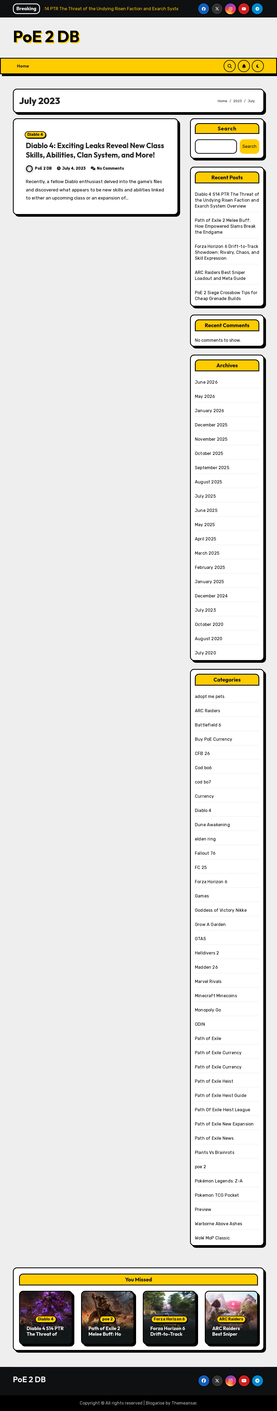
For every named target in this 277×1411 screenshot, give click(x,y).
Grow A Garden (210, 924)
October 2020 (209, 624)
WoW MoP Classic (212, 1238)
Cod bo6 (203, 767)
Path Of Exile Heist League (222, 1109)
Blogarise (155, 1403)
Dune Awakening (212, 824)
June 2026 (206, 382)
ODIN (200, 1024)
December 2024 (211, 595)
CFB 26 (202, 753)
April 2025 (205, 538)
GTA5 (200, 938)
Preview (203, 1209)
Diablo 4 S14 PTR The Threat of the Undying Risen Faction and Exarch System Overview (227, 200)
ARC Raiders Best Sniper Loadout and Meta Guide (226, 1337)
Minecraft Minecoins (216, 995)
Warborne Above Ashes (218, 1223)
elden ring (205, 839)
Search (227, 128)
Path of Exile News (214, 1138)
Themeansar (184, 1403)
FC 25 (201, 867)
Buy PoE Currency (213, 739)
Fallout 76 (205, 853)
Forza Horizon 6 (211, 881)
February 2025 (210, 567)
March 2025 (207, 553)
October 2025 (209, 453)
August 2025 (208, 481)
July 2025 (205, 496)
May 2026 (205, 396)
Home (23, 66)
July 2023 (205, 610)
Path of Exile (208, 1038)
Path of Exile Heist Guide (220, 1095)
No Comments (110, 168)
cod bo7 (203, 782)
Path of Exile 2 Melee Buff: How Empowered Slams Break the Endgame (225, 226)
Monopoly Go (208, 1010)
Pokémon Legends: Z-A (219, 1181)
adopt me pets (210, 696)
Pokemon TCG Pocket (217, 1195)
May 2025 (205, 524)
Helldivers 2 (207, 953)
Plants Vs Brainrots (214, 1152)
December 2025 (211, 424)
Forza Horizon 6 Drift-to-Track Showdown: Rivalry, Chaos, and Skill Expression (227, 252)
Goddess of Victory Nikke (221, 910)
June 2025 (206, 510)
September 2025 (212, 467)
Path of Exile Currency (218, 1052)
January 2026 (209, 410)
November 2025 (211, 439)
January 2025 (209, 581)
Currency (204, 796)
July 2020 (205, 652)
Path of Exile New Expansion (224, 1124)
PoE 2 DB (46, 36)
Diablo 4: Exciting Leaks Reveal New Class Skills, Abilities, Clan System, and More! (95, 150)
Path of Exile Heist (214, 1081)
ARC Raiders (207, 710)
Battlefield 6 (208, 725)
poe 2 (200, 1166)
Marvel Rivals (208, 981)
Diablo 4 (35, 134)
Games (202, 896)
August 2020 (208, 638)
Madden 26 (206, 967)
